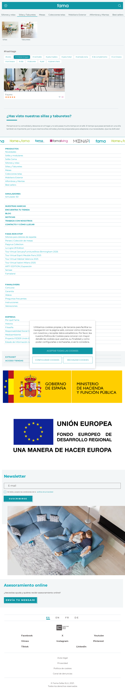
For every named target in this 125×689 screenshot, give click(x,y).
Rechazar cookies (78, 360)
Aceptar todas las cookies (62, 351)
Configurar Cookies (47, 360)
